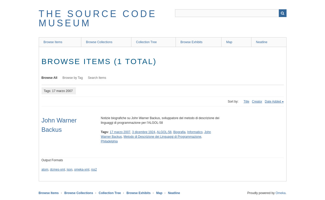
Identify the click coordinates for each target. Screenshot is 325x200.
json (70, 169)
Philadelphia (109, 141)
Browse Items (53, 42)
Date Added (273, 101)
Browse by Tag (72, 78)
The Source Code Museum (98, 18)
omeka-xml (81, 169)
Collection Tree (146, 42)
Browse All (50, 78)
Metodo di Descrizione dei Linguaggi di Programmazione (162, 137)
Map (229, 42)
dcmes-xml (57, 169)
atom (45, 169)
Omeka (280, 193)
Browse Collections (99, 42)
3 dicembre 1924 (143, 132)
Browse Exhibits (191, 42)
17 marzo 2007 (120, 132)
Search (283, 13)
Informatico (194, 132)
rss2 (94, 169)
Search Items (97, 78)
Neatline (261, 42)
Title (246, 101)
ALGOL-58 (164, 132)
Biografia (179, 132)
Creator (257, 101)
